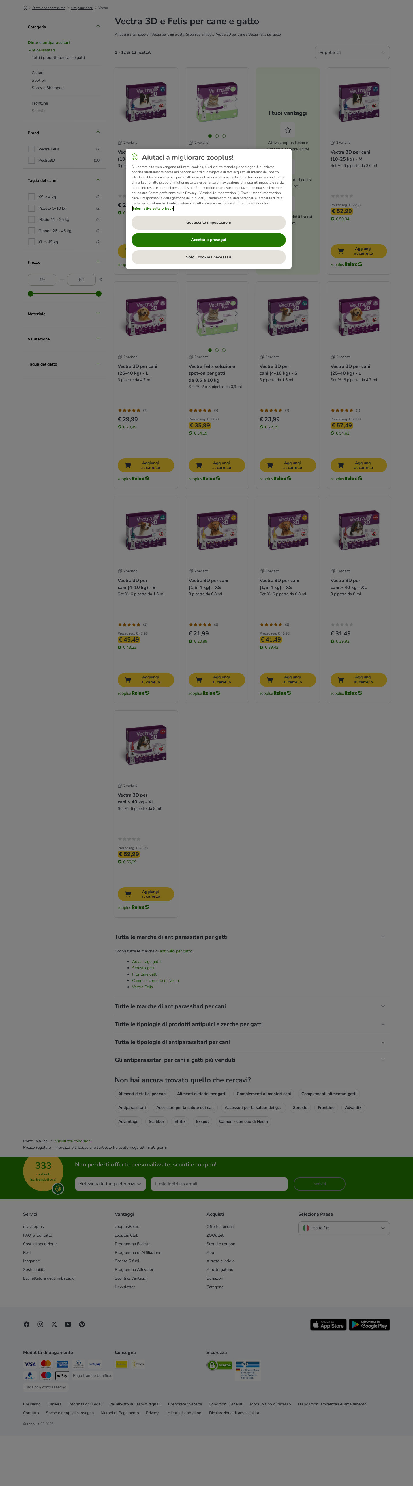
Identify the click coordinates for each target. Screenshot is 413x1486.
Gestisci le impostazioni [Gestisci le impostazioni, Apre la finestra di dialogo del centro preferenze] (208, 222)
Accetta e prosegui (208, 240)
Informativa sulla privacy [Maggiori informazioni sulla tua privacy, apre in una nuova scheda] (153, 208)
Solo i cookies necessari (208, 257)
